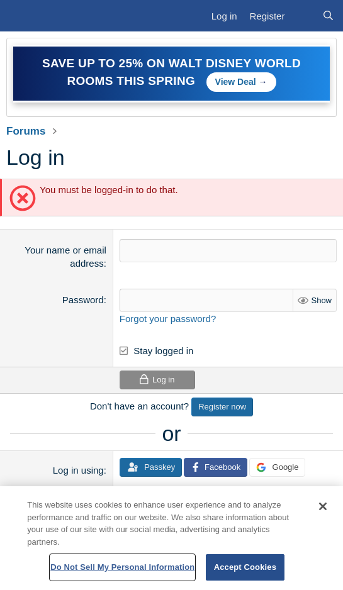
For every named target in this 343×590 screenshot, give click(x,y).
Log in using (78, 470)
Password (83, 299)
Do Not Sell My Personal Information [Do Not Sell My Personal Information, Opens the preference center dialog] (122, 567)
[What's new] (303, 16)
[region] (171, 538)
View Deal (235, 82)
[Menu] (21, 15)
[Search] (328, 16)
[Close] (323, 506)
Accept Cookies (245, 567)
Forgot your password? (168, 318)
